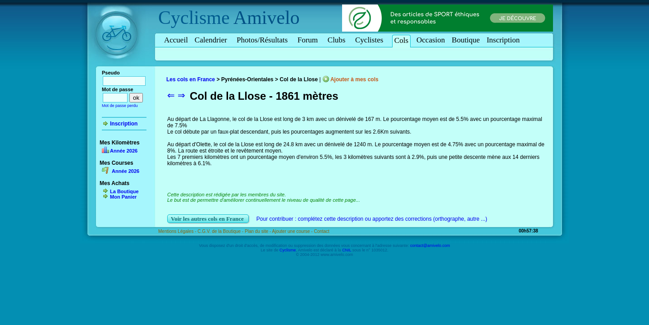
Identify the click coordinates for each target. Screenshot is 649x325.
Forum (309, 40)
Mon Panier (123, 197)
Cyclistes (370, 40)
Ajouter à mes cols (354, 79)
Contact (321, 231)
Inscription (503, 40)
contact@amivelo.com (430, 245)
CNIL (346, 250)
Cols (401, 40)
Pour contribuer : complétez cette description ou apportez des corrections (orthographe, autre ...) (371, 219)
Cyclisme (194, 17)
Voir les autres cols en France (208, 218)
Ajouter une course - (293, 231)
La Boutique (124, 191)
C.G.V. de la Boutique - (221, 231)
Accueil (176, 40)
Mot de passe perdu (120, 105)
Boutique (466, 40)
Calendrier (212, 40)
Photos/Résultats (264, 40)
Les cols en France (190, 79)
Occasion (430, 40)
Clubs (338, 40)
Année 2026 (123, 150)
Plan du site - (258, 231)
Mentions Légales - (177, 231)
